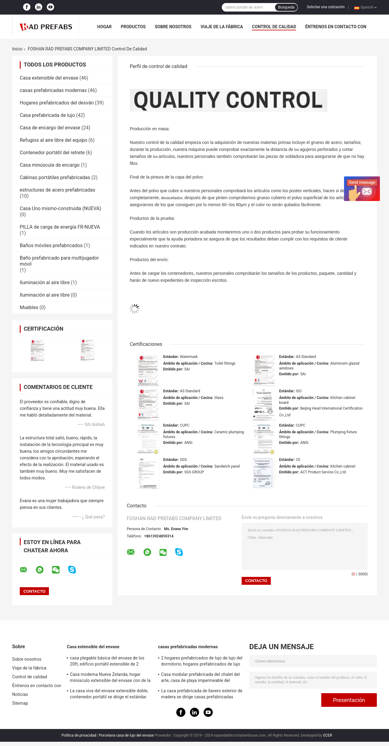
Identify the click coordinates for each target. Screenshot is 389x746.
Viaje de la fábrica (222, 26)
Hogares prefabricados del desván (57, 103)
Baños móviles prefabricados (51, 245)
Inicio (17, 48)
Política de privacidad (78, 735)
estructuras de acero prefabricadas (57, 190)
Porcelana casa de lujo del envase (126, 735)
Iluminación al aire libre (45, 282)
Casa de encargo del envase (50, 128)
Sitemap (20, 703)
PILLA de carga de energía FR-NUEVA (60, 227)
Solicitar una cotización (326, 7)
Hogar (104, 26)
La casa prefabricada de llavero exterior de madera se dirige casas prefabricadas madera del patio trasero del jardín (202, 694)
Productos (133, 26)
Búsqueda (286, 7)
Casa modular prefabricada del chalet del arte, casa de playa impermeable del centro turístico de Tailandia (200, 678)
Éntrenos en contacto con (335, 26)
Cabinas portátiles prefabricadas (55, 177)
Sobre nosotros (173, 26)
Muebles (29, 307)
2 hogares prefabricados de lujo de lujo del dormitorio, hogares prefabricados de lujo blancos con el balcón (202, 662)
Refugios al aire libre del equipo (53, 140)
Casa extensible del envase (49, 78)
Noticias (20, 694)
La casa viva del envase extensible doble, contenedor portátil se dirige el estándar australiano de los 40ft (109, 694)
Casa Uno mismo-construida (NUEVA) (60, 208)
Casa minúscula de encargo (50, 165)
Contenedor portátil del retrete (52, 152)
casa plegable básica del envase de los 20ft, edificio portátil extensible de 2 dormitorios (107, 662)
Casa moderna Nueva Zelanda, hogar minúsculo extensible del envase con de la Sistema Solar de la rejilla (110, 678)
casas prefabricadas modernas (53, 90)
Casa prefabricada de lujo (47, 115)
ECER (327, 735)
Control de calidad (274, 26)
